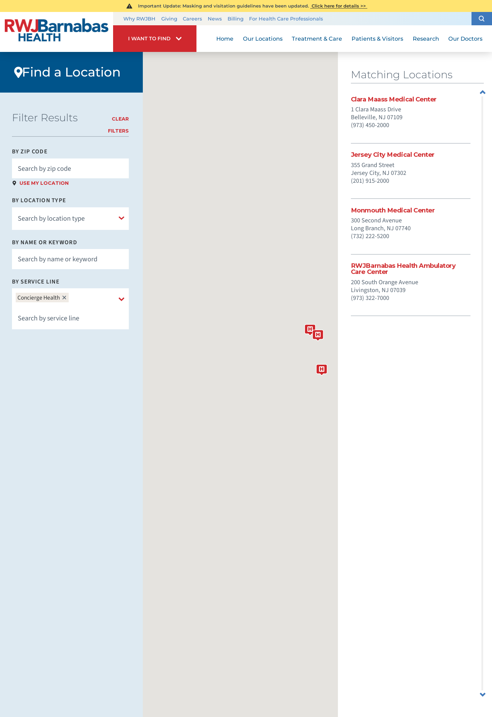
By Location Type (39, 200)
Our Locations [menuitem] (263, 38)
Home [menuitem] (224, 38)
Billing (236, 19)
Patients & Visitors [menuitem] (377, 38)
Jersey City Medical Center (393, 155)
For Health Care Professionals (286, 19)
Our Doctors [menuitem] (465, 38)
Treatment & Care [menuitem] (317, 38)
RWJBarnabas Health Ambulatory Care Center (403, 269)
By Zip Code (29, 151)
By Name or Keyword (44, 242)
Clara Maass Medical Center (394, 99)
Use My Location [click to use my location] (44, 183)
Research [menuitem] (426, 38)
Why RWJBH (139, 19)
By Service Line (35, 282)
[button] (482, 19)
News (215, 19)
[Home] (56, 31)
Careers (192, 19)
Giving (169, 19)
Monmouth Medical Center (393, 210)
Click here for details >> (338, 6)
